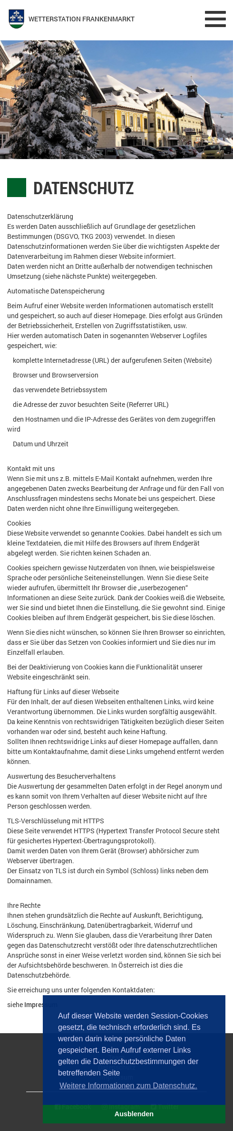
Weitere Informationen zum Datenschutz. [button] (128, 1086)
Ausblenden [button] (134, 1114)
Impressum (41, 1004)
